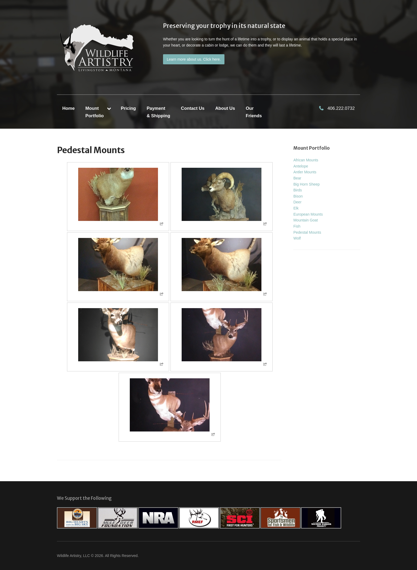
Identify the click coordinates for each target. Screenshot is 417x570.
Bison (298, 196)
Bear (297, 178)
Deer (297, 202)
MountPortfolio (94, 112)
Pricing (128, 108)
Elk (295, 208)
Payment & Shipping (158, 112)
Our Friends (254, 112)
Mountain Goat (305, 220)
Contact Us (193, 108)
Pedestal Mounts (307, 232)
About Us (225, 108)
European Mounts (308, 214)
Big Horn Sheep (306, 184)
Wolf (297, 238)
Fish (296, 226)
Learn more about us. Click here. (194, 59)
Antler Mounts (304, 172)
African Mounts (305, 160)
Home (68, 108)
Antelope (300, 166)
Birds (297, 190)
